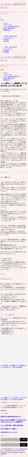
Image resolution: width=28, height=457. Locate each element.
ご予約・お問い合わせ (10, 36)
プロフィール (8, 24)
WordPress (3, 454)
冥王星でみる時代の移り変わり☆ (11, 416)
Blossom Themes (13, 452)
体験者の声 (7, 30)
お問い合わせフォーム (8, 306)
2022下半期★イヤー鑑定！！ (9, 429)
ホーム (6, 23)
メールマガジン (8, 38)
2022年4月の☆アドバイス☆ (9, 432)
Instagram (6, 39)
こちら (15, 325)
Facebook (6, 41)
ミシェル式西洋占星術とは (12, 26)
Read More (4, 410)
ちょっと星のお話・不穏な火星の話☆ (12, 425)
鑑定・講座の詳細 (9, 28)
